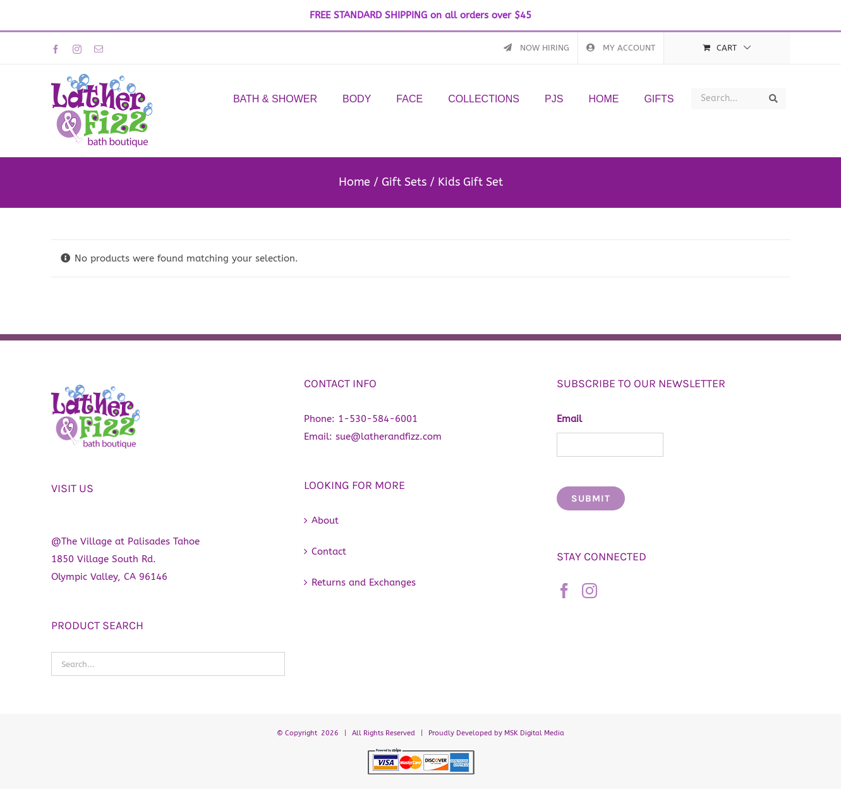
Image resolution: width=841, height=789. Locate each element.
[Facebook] (564, 590)
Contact (329, 551)
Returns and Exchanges (364, 582)
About (325, 520)
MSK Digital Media (534, 733)
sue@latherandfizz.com (389, 436)
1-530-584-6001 (378, 419)
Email (569, 419)
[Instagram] (589, 590)
